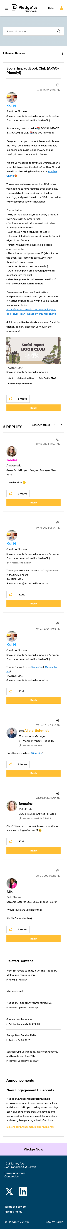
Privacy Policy (13, 1211)
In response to (20, 562)
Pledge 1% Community (24, 8)
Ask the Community (18, 1024)
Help (51, 8)
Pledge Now (33, 1149)
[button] (33, 350)
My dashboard (14, 991)
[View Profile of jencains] (26, 803)
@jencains (36, 667)
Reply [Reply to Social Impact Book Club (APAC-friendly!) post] (33, 407)
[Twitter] (9, 1192)
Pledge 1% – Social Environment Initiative (29, 1002)
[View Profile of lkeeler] (11, 460)
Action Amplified (26, 378)
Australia (13, 980)
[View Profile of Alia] (9, 892)
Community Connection (20, 383)
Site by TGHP (54, 1222)
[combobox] (33, 31)
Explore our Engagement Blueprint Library (30, 1126)
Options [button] (62, 53)
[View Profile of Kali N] (11, 106)
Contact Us (11, 1176)
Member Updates (15, 53)
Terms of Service (15, 1206)
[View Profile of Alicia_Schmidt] (36, 730)
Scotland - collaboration (19, 1019)
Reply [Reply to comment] (33, 502)
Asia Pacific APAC (47, 378)
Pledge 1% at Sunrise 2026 (21, 1035)
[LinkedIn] (23, 1192)
